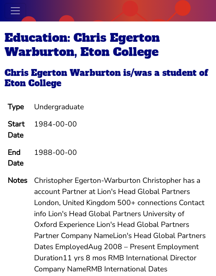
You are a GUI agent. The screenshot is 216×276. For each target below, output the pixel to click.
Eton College (33, 83)
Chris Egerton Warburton (63, 73)
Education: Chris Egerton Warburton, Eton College (82, 45)
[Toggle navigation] (15, 10)
